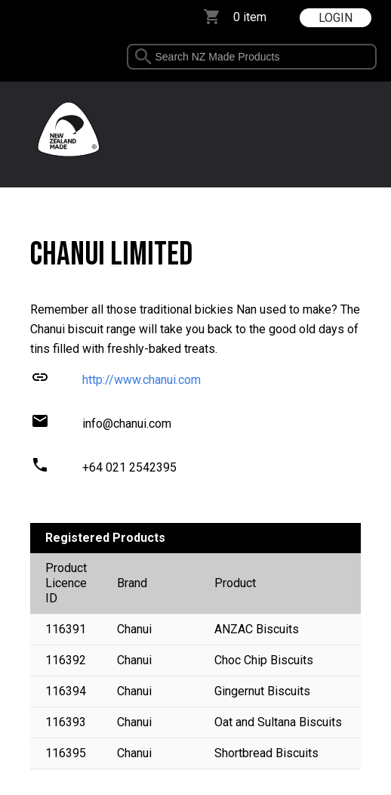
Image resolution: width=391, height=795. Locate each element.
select (372, 56)
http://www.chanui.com (141, 380)
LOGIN (336, 18)
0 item (249, 17)
